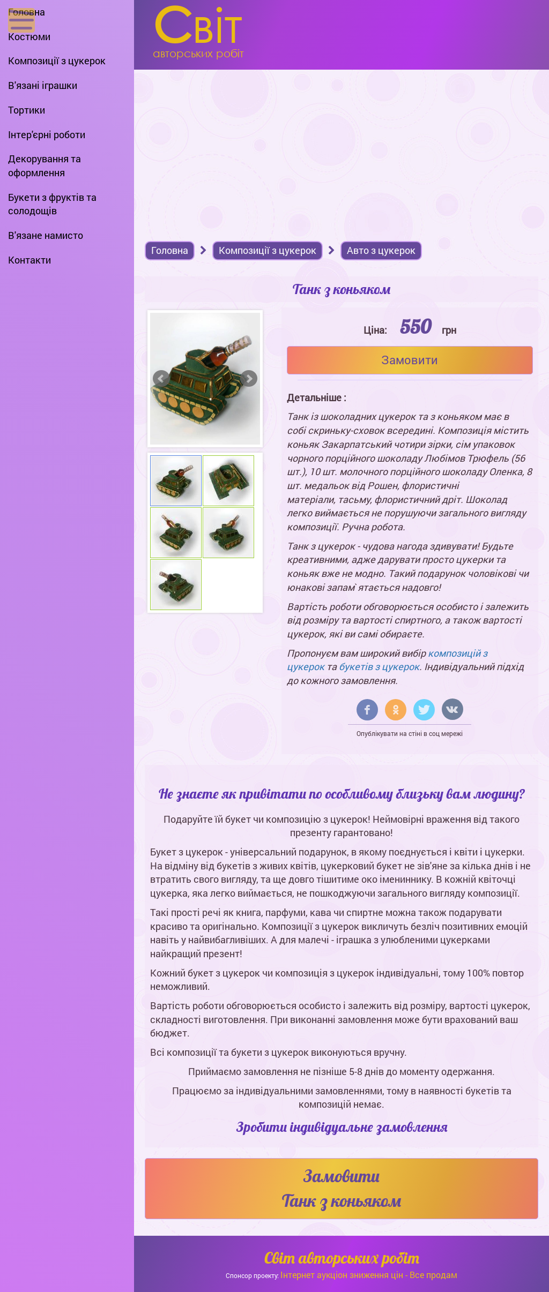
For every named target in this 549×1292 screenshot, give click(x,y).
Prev (161, 378)
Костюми (29, 36)
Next (248, 378)
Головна (26, 11)
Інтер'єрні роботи (46, 134)
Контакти (29, 259)
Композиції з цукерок (57, 60)
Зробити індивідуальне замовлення (341, 1127)
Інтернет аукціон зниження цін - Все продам (368, 1274)
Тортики (26, 109)
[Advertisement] (341, 150)
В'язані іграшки (42, 85)
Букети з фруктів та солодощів (52, 204)
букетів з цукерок (379, 666)
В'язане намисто (45, 235)
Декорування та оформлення (44, 165)
